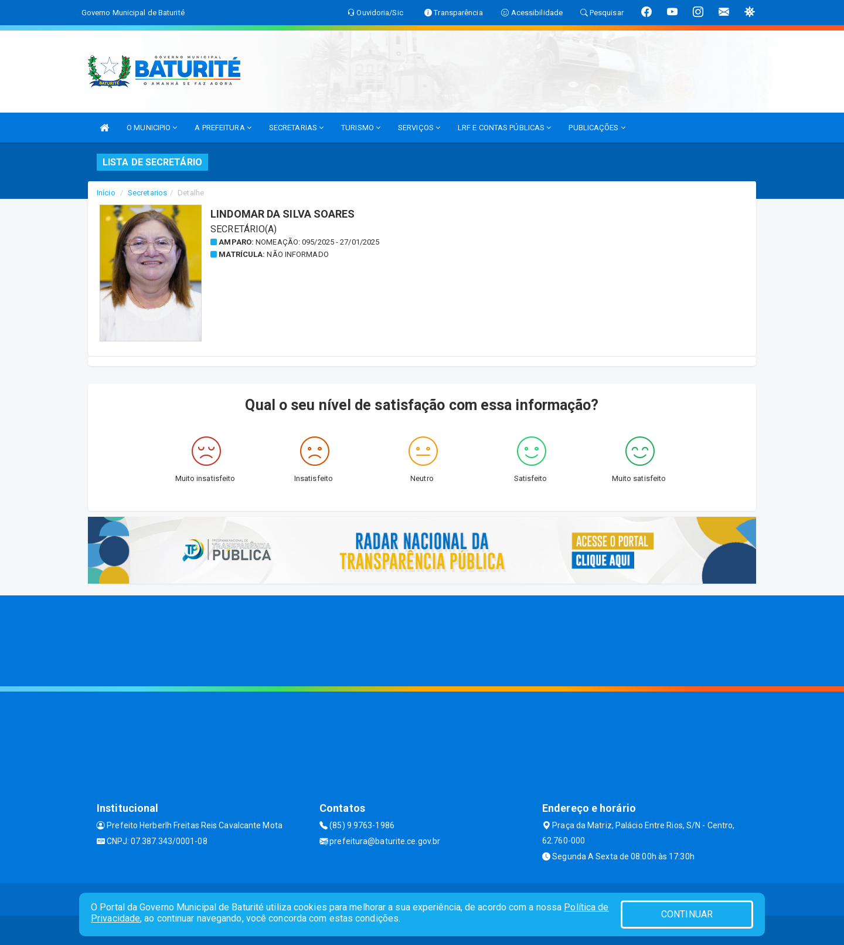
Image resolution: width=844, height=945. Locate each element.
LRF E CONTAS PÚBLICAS (504, 127)
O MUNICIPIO (152, 127)
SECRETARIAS (296, 127)
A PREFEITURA (223, 127)
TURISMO (360, 127)
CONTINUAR (687, 914)
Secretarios (147, 192)
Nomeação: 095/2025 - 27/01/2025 (317, 242)
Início (106, 192)
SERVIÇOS (419, 127)
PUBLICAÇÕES (597, 127)
